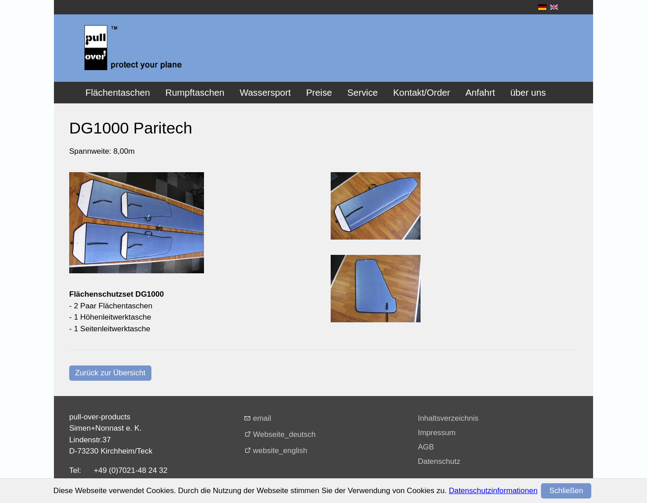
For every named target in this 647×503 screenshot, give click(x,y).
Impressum (437, 432)
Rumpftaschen (194, 93)
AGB (426, 447)
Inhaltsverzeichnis (448, 418)
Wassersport (265, 93)
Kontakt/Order (421, 93)
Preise (319, 93)
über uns (528, 93)
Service (362, 93)
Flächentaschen (117, 93)
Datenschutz (439, 461)
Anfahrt (480, 93)
